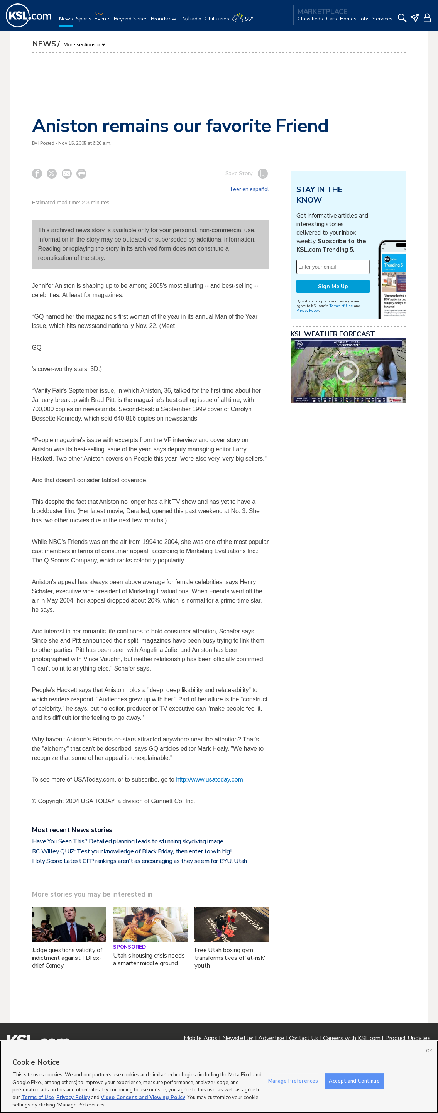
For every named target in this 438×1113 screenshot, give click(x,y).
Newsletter (238, 1038)
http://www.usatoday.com (209, 779)
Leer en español (250, 189)
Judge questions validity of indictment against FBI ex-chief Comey (67, 958)
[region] (219, 1076)
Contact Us (303, 1038)
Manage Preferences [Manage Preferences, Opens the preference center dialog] (293, 1080)
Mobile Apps (201, 1038)
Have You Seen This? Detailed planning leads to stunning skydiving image (127, 841)
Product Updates (408, 1038)
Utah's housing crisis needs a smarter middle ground (148, 959)
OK (429, 1051)
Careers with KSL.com (351, 1038)
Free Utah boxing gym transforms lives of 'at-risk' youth (230, 958)
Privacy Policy (307, 310)
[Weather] (244, 22)
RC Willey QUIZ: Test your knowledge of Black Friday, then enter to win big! (132, 851)
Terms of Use (341, 305)
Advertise (271, 1038)
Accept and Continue (354, 1080)
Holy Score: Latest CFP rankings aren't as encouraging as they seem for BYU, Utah (139, 861)
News (44, 44)
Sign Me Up (333, 286)
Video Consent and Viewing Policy (143, 1097)
